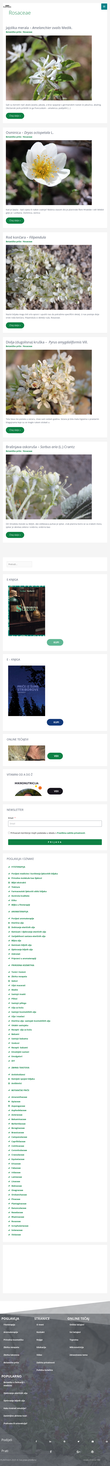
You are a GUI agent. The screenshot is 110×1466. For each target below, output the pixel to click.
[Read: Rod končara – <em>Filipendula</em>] (49, 277)
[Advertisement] (55, 1269)
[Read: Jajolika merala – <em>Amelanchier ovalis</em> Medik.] (49, 67)
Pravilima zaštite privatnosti (71, 833)
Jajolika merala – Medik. (39, 27)
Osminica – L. (30, 132)
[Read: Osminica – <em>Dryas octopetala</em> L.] (49, 172)
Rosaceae (27, 32)
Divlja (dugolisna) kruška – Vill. (47, 342)
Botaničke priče (13, 32)
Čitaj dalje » (15, 115)
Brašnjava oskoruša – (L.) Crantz (40, 446)
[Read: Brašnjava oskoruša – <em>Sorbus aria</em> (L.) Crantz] (49, 486)
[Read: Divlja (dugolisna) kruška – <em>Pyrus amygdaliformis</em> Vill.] (49, 382)
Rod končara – (26, 237)
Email (11, 818)
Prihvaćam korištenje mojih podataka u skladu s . (48, 833)
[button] (36, 1441)
